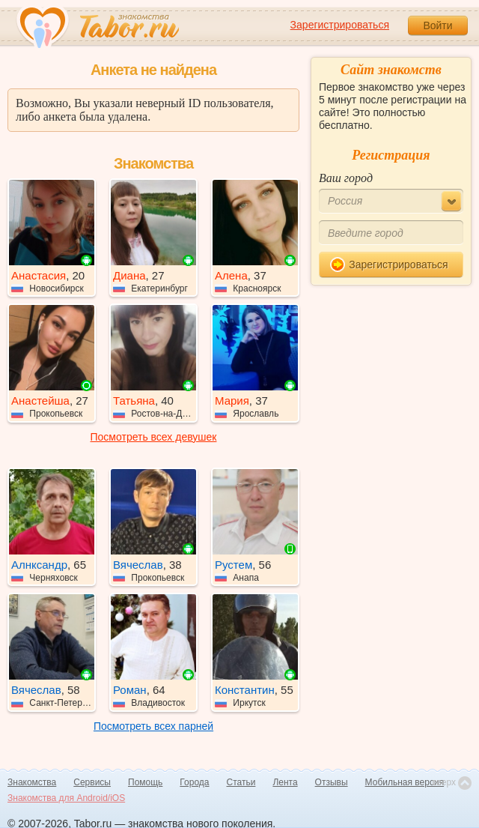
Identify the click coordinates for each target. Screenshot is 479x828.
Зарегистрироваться (339, 25)
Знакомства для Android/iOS (66, 798)
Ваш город (346, 178)
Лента (284, 782)
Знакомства (31, 782)
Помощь (145, 782)
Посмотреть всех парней (153, 726)
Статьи (241, 782)
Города (194, 782)
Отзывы (331, 782)
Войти (437, 25)
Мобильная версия (405, 782)
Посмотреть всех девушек (154, 437)
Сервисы (92, 782)
